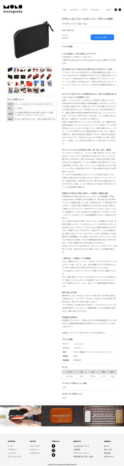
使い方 (106, 446)
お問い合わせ (109, 456)
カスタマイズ (35, 453)
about (108, 9)
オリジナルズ (35, 446)
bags (64, 9)
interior (84, 9)
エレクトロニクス (14, 456)
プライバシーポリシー (82, 453)
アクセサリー (13, 449)
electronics (94, 9)
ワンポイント (35, 449)
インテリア (12, 453)
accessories (74, 9)
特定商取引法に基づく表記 (83, 456)
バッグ (10, 446)
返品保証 (107, 453)
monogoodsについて (81, 446)
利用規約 (77, 449)
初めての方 (108, 449)
